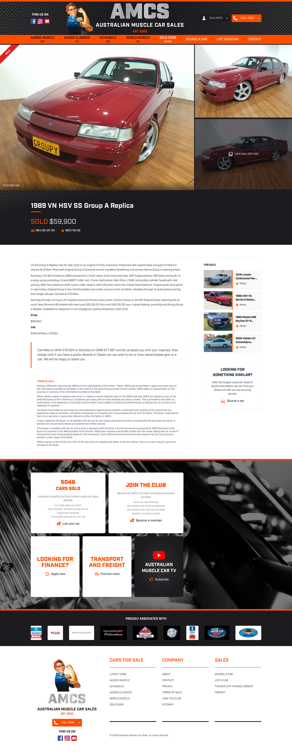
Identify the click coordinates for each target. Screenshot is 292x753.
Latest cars (118, 674)
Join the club (171, 698)
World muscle (138, 39)
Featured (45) (11, 186)
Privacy (167, 686)
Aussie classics (77, 39)
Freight (220, 692)
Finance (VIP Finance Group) (234, 686)
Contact (254, 39)
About (166, 674)
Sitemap (167, 704)
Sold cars (168, 39)
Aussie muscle (42, 39)
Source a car (196, 39)
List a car (221, 680)
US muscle (108, 39)
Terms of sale (172, 692)
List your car (227, 39)
